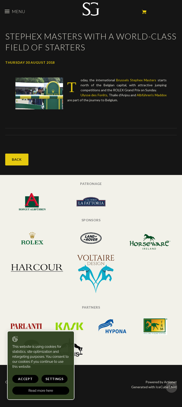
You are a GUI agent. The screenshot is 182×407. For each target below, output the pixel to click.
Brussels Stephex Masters (136, 80)
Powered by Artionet (161, 382)
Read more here (40, 390)
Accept (25, 379)
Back (17, 159)
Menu (15, 11)
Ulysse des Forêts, (94, 95)
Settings (55, 379)
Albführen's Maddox (151, 95)
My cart (144, 12)
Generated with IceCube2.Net (154, 387)
